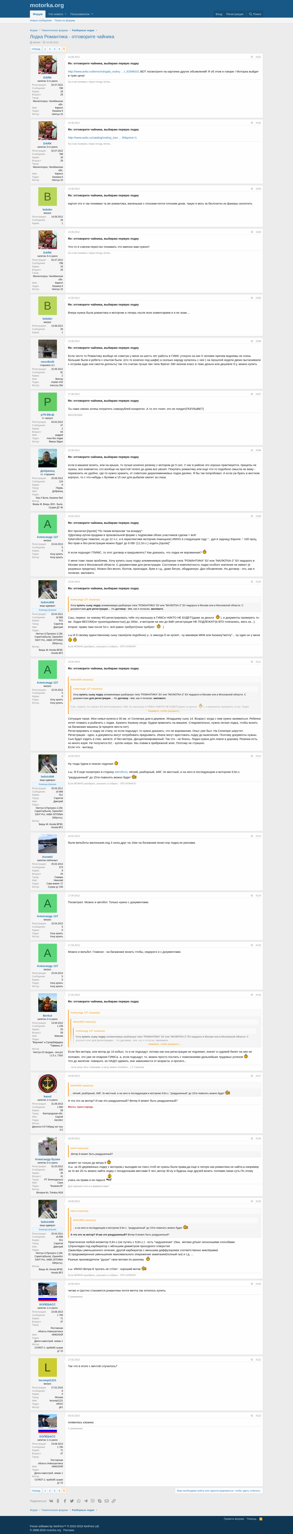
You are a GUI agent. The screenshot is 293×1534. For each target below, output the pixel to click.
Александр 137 (47, 537)
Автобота (121, 771)
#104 (258, 232)
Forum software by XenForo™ (64, 1526)
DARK (47, 77)
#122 (258, 1415)
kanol (47, 1096)
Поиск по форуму (65, 20)
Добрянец (47, 470)
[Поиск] (255, 14)
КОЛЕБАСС (47, 1304)
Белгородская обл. (53, 1113)
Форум (38, 14)
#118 (258, 1138)
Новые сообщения (41, 20)
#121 (258, 1359)
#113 (258, 836)
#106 (258, 341)
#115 (258, 945)
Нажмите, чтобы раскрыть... (164, 711)
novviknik (47, 361)
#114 (258, 895)
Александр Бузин (47, 1159)
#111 (258, 661)
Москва (59, 1397)
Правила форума (234, 1518)
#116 (258, 995)
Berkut (47, 1015)
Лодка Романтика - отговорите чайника (72, 36)
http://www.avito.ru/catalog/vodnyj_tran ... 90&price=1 (102, 137)
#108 (258, 450)
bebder (37, 42)
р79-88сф (47, 414)
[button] (65, 14)
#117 (258, 1076)
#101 (258, 57)
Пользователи (79, 14)
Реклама (68, 1530)
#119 (258, 1201)
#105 (258, 298)
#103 (258, 188)
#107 (258, 394)
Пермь (59, 488)
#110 (258, 581)
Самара (58, 877)
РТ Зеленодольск (53, 1179)
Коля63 (47, 856)
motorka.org (53, 1530)
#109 (258, 516)
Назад (36, 48)
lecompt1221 (47, 1380)
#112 (258, 756)
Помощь (251, 1518)
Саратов (58, 623)
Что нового (55, 14)
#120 (258, 1284)
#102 (258, 123)
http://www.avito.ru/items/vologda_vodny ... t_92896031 (104, 71)
